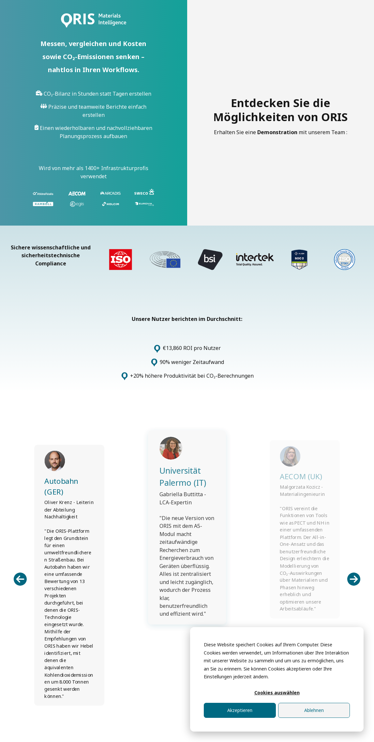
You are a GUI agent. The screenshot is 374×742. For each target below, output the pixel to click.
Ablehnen (314, 710)
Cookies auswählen (277, 692)
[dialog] (277, 679)
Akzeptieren (239, 710)
